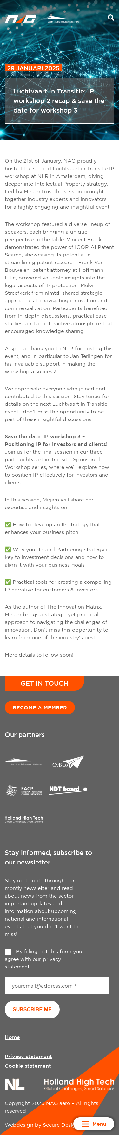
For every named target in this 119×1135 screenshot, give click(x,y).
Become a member (40, 707)
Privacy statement (28, 1056)
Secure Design (61, 1125)
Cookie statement (28, 1066)
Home (12, 1037)
